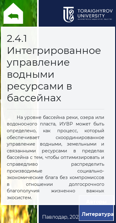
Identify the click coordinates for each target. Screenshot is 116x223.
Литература (98, 214)
